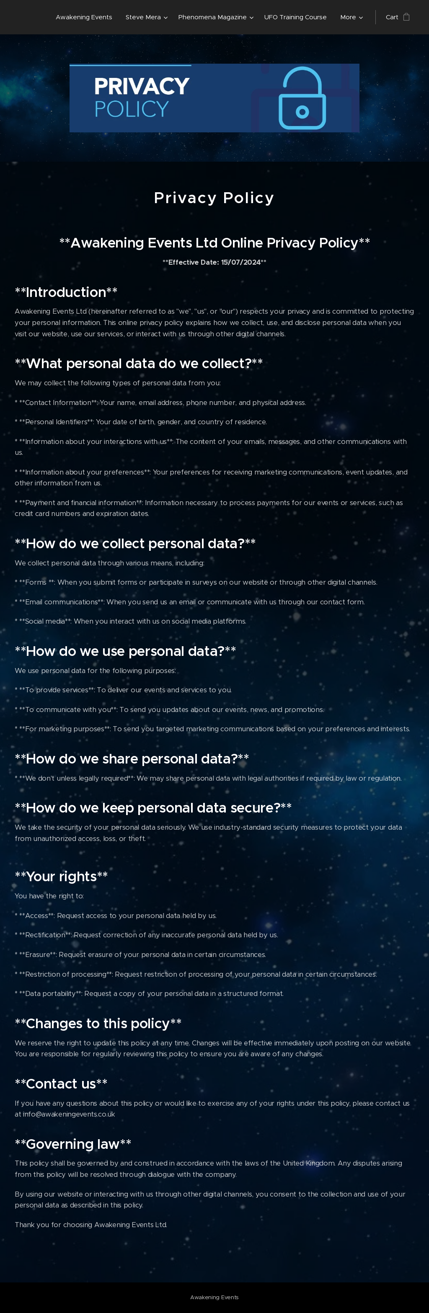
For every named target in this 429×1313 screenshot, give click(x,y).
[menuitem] (86, 17)
